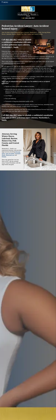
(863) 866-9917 (30, 18)
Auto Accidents (10, 153)
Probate (4, 156)
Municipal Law (10, 155)
